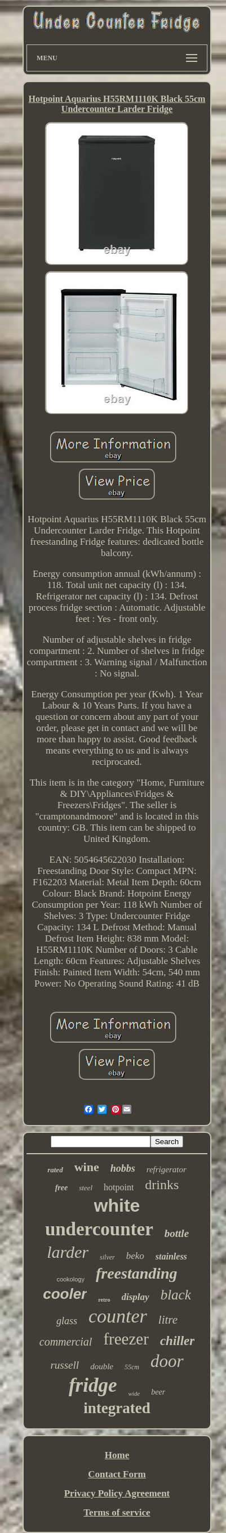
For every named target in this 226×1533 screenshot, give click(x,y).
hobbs (122, 1168)
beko (135, 1255)
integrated (116, 1408)
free (61, 1188)
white (117, 1205)
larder (67, 1252)
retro (104, 1300)
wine (86, 1167)
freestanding (137, 1273)
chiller (177, 1341)
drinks (162, 1184)
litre (168, 1319)
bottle (177, 1233)
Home (117, 1455)
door (167, 1361)
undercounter (99, 1229)
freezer (125, 1339)
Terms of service (116, 1512)
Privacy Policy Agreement (117, 1493)
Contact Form (116, 1474)
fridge (93, 1385)
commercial (65, 1341)
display (135, 1297)
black (176, 1294)
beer (158, 1392)
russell (64, 1365)
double (101, 1366)
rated (55, 1170)
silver (107, 1257)
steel (85, 1188)
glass (66, 1320)
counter (117, 1316)
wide (134, 1393)
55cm (132, 1367)
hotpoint (119, 1187)
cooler (65, 1293)
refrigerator (167, 1169)
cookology (70, 1279)
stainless (171, 1256)
